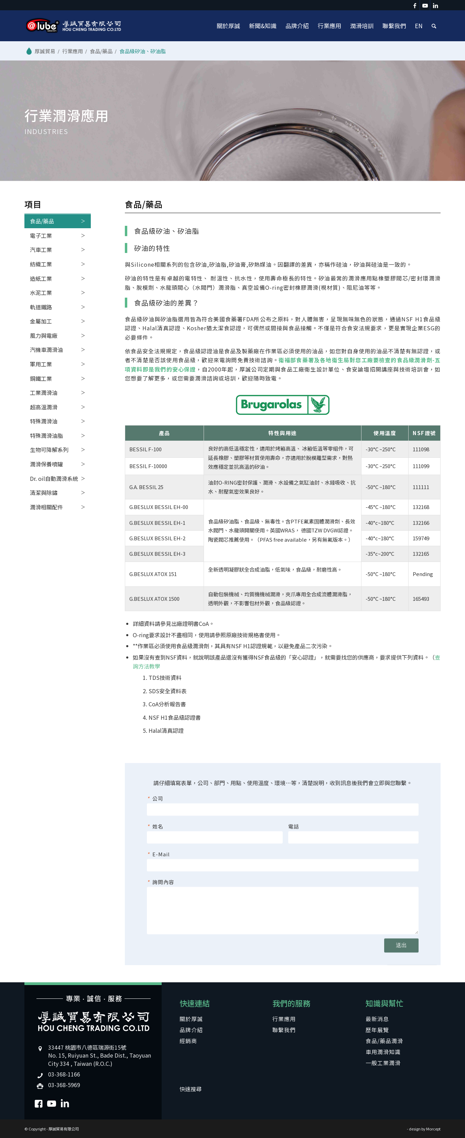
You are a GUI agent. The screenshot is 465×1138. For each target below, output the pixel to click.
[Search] (434, 26)
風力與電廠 (43, 335)
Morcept (433, 1128)
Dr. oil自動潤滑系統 (54, 478)
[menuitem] (228, 26)
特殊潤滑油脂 (46, 435)
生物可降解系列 (49, 449)
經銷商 (188, 1041)
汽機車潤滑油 (46, 349)
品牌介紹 (191, 1030)
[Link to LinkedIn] (435, 5)
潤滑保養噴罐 (46, 464)
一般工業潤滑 (383, 1063)
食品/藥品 (42, 221)
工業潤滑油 (43, 392)
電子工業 (41, 235)
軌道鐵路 (41, 307)
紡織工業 (41, 264)
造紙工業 (41, 278)
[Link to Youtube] (425, 5)
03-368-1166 (64, 1074)
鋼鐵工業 (41, 378)
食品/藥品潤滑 (384, 1041)
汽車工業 (41, 249)
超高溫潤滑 (43, 407)
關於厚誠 (191, 1019)
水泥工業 (41, 292)
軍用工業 (41, 364)
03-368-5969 (64, 1085)
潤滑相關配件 (46, 507)
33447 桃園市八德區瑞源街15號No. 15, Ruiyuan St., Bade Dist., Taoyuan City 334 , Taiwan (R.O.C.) (99, 1055)
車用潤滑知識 (383, 1052)
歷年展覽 (377, 1030)
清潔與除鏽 (43, 492)
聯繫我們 (284, 1030)
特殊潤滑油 (43, 421)
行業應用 (284, 1019)
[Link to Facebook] (415, 5)
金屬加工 (41, 321)
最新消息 (377, 1019)
